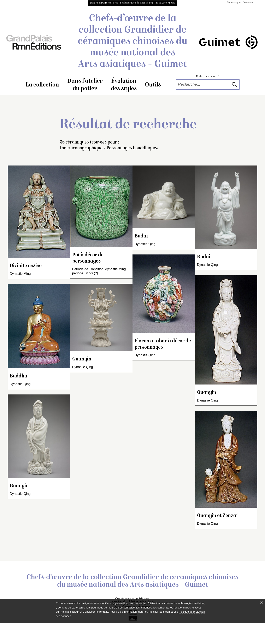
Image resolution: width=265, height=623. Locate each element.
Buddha (18, 376)
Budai (141, 236)
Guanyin (19, 486)
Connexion (248, 2)
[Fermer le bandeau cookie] (261, 602)
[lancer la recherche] (234, 84)
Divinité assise (26, 266)
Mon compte (234, 2)
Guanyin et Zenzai (217, 515)
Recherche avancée (207, 76)
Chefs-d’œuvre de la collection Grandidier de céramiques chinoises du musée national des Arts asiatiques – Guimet (132, 42)
